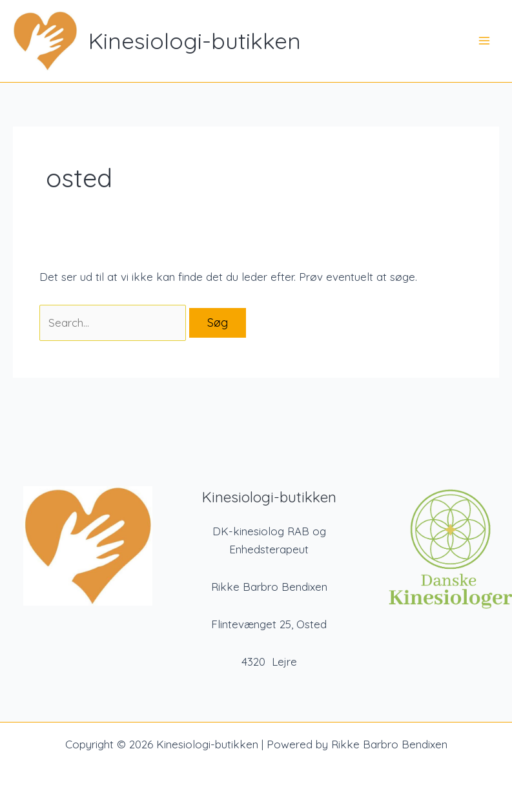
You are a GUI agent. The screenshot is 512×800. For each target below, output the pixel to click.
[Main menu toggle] (485, 41)
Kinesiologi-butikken (194, 40)
